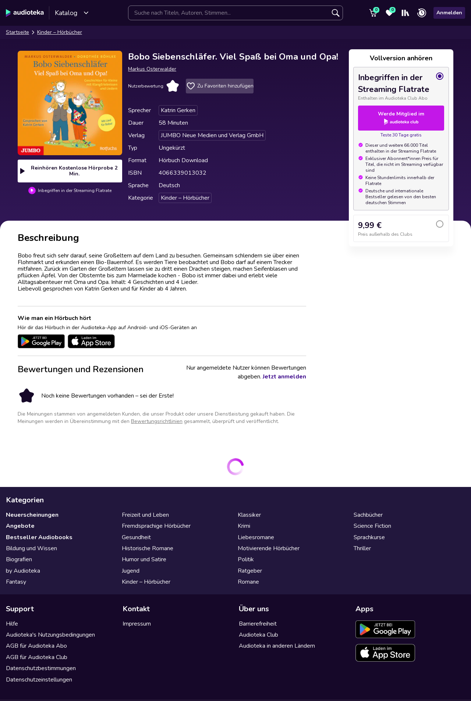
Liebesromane (256, 537)
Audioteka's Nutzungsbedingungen (50, 635)
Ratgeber (250, 571)
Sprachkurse (369, 537)
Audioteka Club (258, 635)
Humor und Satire (144, 559)
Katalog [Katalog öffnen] (72, 12)
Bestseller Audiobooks (39, 537)
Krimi (244, 526)
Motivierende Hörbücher (269, 548)
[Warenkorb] (373, 12)
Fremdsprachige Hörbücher (156, 526)
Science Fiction (372, 526)
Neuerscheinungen (32, 515)
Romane (248, 582)
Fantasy (16, 582)
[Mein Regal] (405, 12)
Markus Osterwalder (152, 68)
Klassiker (249, 515)
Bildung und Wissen (31, 548)
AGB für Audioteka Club (36, 657)
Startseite (17, 32)
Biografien (19, 559)
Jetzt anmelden (284, 377)
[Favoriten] (389, 12)
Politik (246, 559)
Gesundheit (136, 537)
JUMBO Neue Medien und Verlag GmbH (212, 135)
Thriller (362, 548)
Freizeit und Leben (145, 515)
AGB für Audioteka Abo (36, 646)
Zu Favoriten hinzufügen (220, 86)
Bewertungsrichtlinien (157, 421)
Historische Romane (147, 548)
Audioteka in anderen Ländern (277, 646)
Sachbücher (368, 515)
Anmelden (449, 12)
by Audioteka (23, 571)
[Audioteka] (25, 13)
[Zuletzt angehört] (421, 12)
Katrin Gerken (178, 110)
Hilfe (12, 624)
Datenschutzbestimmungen (41, 668)
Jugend (130, 571)
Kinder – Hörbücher (59, 32)
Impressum (137, 624)
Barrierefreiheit (258, 624)
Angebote (20, 526)
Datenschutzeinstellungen (39, 679)
